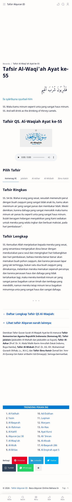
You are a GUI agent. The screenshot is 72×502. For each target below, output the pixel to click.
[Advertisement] (36, 37)
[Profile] (68, 4)
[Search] (63, 4)
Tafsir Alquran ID (16, 4)
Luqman (45, 418)
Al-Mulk (12, 445)
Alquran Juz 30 (16, 436)
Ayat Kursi (46, 431)
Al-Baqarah (14, 422)
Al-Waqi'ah (14, 440)
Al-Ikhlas (13, 449)
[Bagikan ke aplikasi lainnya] (38, 468)
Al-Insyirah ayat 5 (50, 449)
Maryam (45, 422)
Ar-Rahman (14, 427)
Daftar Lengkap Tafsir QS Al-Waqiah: (30, 314)
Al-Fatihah (13, 413)
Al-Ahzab (45, 440)
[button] (58, 4)
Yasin (11, 418)
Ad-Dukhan (47, 413)
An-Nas (45, 427)
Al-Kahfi (12, 431)
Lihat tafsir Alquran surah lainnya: (29, 323)
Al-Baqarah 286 (49, 445)
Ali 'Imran (46, 436)
